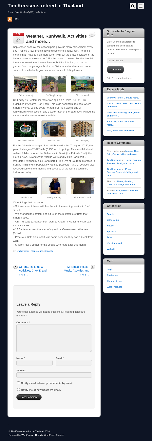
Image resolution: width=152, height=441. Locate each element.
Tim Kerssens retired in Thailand (27, 431)
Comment (23, 322)
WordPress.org (114, 286)
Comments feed (115, 281)
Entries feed (113, 275)
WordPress (27, 435)
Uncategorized (114, 243)
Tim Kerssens (22, 251)
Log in (110, 269)
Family (110, 214)
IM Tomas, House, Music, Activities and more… (76, 270)
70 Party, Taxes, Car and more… (123, 97)
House (110, 225)
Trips (109, 237)
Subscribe (115, 69)
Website (21, 370)
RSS (15, 19)
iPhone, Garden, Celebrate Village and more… (122, 172)
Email (60, 358)
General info (37, 251)
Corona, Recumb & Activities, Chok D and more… (33, 270)
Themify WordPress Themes (49, 435)
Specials (49, 251)
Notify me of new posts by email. (41, 389)
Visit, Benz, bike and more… (121, 130)
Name (20, 358)
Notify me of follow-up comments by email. (47, 383)
